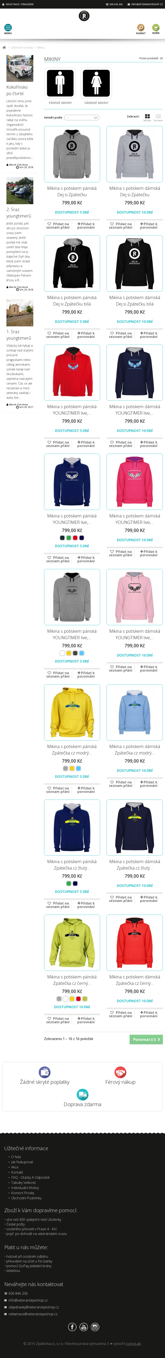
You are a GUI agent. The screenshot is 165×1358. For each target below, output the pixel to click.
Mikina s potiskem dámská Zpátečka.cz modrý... (134, 750)
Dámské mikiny (96, 103)
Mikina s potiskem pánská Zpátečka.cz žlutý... (72, 865)
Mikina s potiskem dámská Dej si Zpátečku (134, 191)
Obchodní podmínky (26, 1198)
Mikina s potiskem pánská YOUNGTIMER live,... (72, 410)
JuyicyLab (133, 1343)
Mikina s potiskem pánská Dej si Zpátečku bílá (72, 301)
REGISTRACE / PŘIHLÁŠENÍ (20, 4)
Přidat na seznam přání (58, 226)
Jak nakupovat (22, 1162)
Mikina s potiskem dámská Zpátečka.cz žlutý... (134, 865)
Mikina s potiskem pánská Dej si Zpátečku (72, 191)
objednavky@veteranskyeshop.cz (34, 1307)
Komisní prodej (22, 1193)
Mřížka (147, 118)
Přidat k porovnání (86, 226)
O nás (16, 1156)
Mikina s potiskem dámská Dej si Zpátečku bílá (134, 301)
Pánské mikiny (60, 103)
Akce (14, 1167)
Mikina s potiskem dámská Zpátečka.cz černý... (134, 980)
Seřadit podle (53, 117)
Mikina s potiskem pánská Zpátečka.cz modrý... (72, 750)
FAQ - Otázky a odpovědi (30, 1177)
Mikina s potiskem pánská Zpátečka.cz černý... (72, 980)
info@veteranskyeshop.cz (28, 1300)
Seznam (158, 118)
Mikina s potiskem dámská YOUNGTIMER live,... (134, 410)
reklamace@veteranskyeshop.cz (33, 1314)
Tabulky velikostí (23, 1182)
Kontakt (17, 1172)
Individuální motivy (25, 1187)
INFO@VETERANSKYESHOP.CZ (147, 4)
